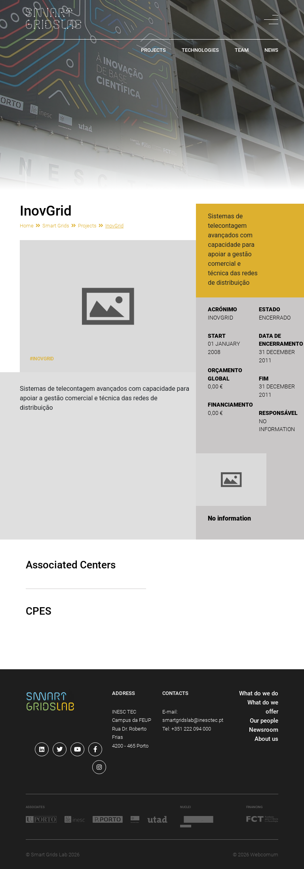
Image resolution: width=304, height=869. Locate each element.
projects (153, 50)
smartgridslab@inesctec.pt (192, 720)
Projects (87, 226)
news (271, 50)
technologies (200, 50)
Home (27, 226)
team (242, 50)
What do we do (258, 693)
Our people (264, 720)
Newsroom (263, 729)
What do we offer (262, 707)
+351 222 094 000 (191, 729)
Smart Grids (55, 226)
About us (266, 738)
